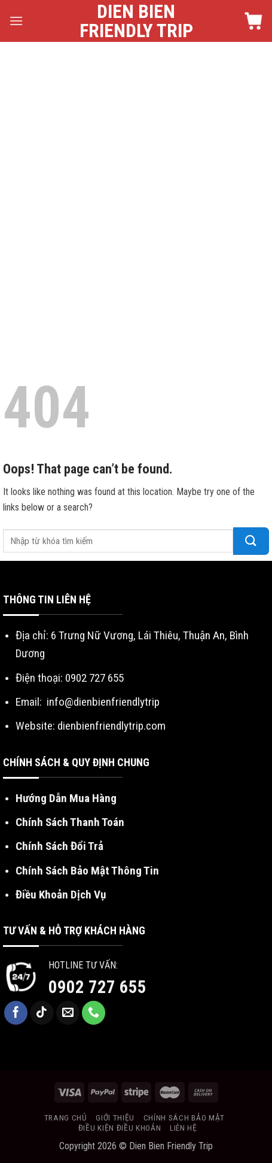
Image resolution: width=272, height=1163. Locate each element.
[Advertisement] (136, 184)
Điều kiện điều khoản (119, 1127)
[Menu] (16, 20)
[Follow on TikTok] (42, 1013)
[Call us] (94, 1013)
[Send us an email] (68, 1013)
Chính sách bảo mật (184, 1117)
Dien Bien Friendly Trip (136, 21)
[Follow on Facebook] (16, 1013)
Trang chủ (65, 1117)
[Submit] (251, 541)
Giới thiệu (115, 1117)
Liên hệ (183, 1127)
